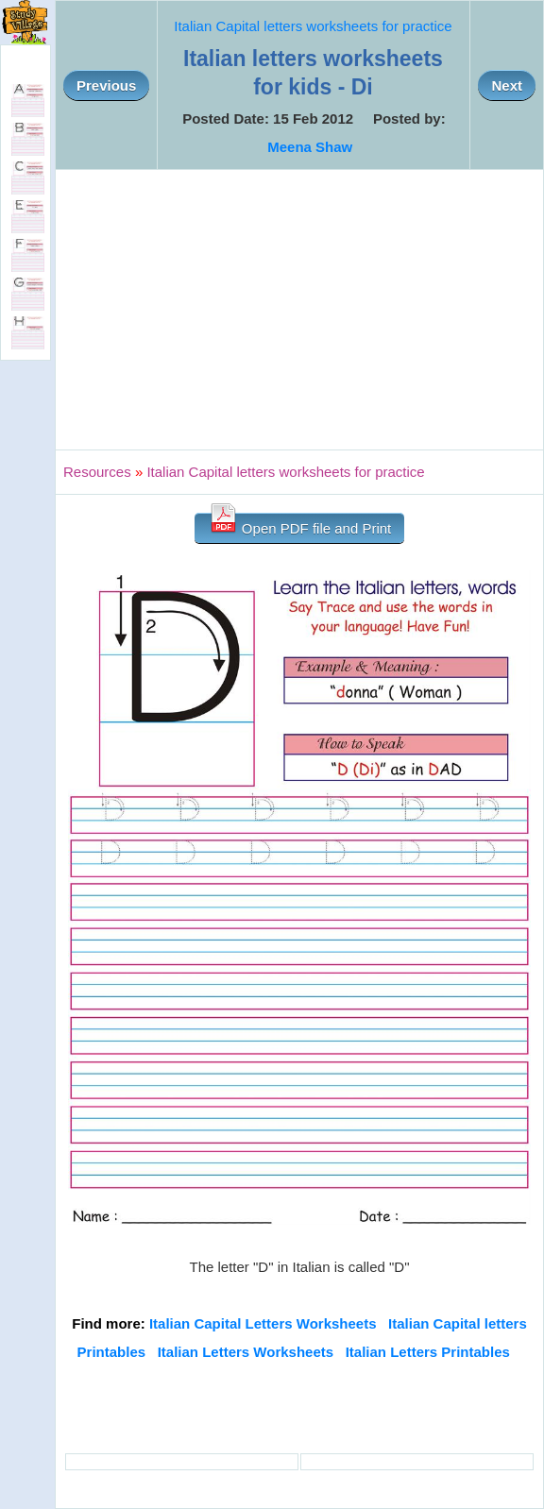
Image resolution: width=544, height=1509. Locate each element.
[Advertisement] (299, 310)
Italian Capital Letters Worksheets (263, 1323)
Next (506, 85)
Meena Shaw (309, 147)
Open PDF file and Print (300, 524)
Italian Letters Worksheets (245, 1352)
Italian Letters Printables (428, 1352)
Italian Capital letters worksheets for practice (312, 26)
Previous (106, 85)
